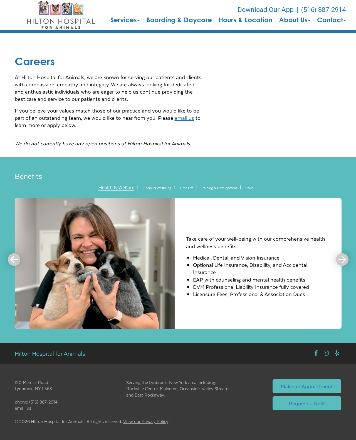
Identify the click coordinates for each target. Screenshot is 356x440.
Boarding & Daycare (179, 20)
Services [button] (125, 20)
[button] (61, 15)
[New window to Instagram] (326, 353)
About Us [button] (294, 20)
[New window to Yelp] (337, 353)
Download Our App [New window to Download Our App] (266, 10)
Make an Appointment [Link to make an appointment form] (307, 386)
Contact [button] (331, 20)
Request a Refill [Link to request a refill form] (307, 403)
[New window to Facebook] (316, 353)
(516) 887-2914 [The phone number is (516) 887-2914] (323, 10)
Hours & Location (245, 20)
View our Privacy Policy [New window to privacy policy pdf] (145, 421)
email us (184, 118)
